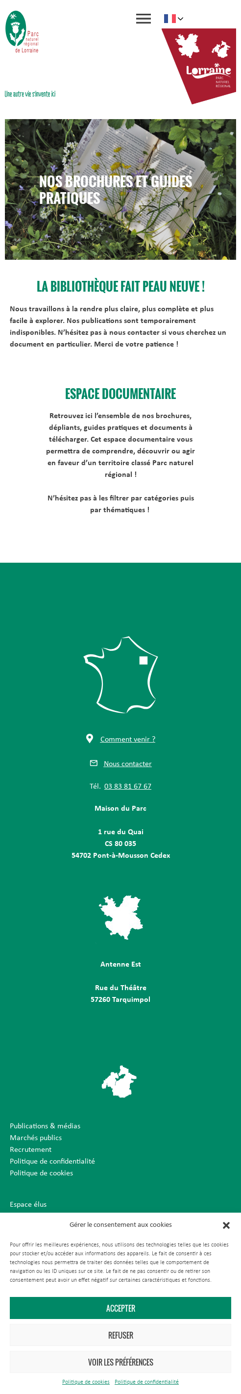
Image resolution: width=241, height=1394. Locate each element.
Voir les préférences (120, 1362)
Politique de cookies (86, 1382)
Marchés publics (36, 1138)
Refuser (120, 1335)
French (170, 18)
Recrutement (30, 1150)
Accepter (120, 1308)
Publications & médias (45, 1126)
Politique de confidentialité (147, 1382)
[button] (226, 1225)
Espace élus (28, 1205)
